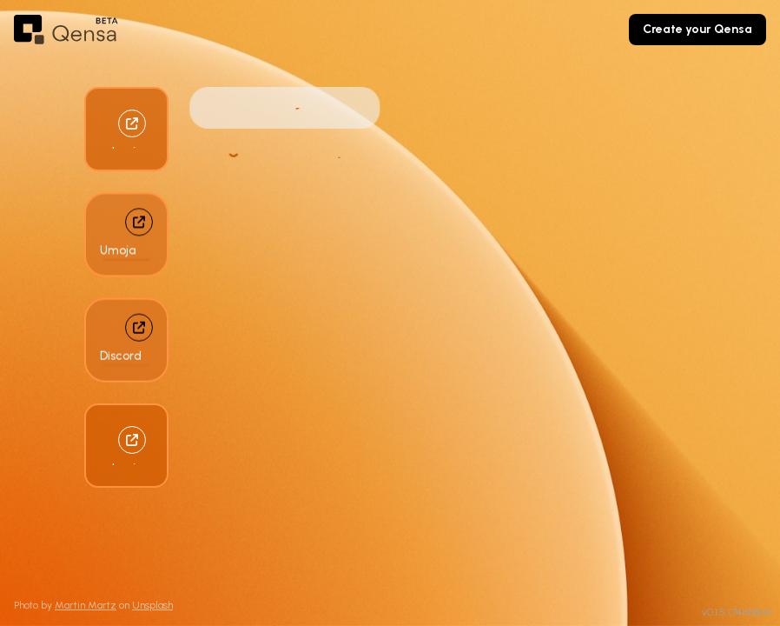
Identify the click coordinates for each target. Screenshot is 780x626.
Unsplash (152, 605)
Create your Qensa (697, 29)
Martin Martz (85, 605)
